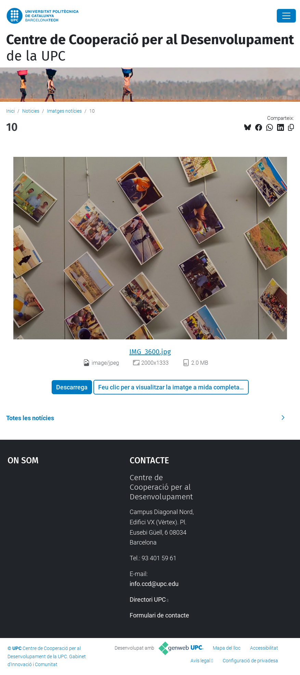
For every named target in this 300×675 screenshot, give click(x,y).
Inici (10, 111)
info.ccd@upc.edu (154, 583)
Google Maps (52, 524)
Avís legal (200, 660)
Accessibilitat (264, 648)
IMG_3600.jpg (150, 352)
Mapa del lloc (226, 648)
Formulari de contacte (159, 615)
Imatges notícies (64, 111)
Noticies (30, 111)
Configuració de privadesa (250, 660)
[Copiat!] (291, 128)
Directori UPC (148, 599)
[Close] (286, 16)
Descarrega (72, 387)
